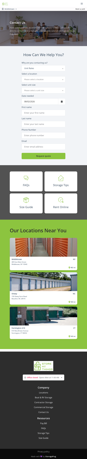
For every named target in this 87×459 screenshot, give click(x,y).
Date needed (28, 96)
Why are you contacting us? (35, 62)
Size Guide (43, 438)
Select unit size (29, 84)
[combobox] (43, 68)
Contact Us (43, 412)
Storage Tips (43, 433)
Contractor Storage (43, 402)
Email (24, 141)
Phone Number (29, 129)
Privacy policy (44, 451)
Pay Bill (43, 423)
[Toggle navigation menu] (82, 3)
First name (27, 107)
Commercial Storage (43, 407)
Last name (26, 118)
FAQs (43, 428)
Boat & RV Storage (43, 397)
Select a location (29, 73)
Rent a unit (80, 9)
